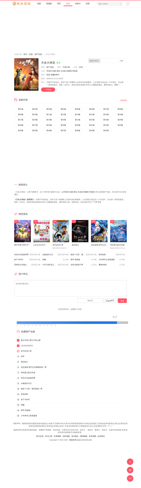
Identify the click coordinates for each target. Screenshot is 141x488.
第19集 (49, 120)
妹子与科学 (27, 259)
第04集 (63, 109)
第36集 (49, 130)
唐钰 (58, 71)
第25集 (120, 120)
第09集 (21, 114)
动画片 (78, 3)
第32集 (106, 125)
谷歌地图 (66, 436)
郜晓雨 (69, 71)
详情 (117, 85)
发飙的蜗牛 (55, 75)
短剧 (88, 3)
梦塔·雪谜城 (83, 259)
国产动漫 (38, 54)
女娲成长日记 (55, 254)
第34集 (21, 130)
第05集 (77, 109)
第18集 (35, 120)
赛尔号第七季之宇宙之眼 (24, 245)
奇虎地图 (92, 436)
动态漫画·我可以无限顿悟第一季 (104, 245)
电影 (39, 3)
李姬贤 (75, 71)
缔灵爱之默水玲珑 (117, 245)
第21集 (77, 120)
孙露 (54, 71)
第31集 (92, 125)
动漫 (68, 3)
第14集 (92, 114)
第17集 (21, 120)
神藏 (55, 259)
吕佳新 (63, 71)
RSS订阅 (48, 436)
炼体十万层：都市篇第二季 (83, 254)
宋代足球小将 (58, 245)
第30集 (77, 125)
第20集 (63, 120)
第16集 (120, 114)
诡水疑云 (75, 245)
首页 (25, 54)
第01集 (21, 109)
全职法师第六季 (83, 264)
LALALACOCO (39, 245)
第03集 (49, 109)
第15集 (106, 114)
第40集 (106, 130)
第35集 (35, 130)
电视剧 (49, 3)
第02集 (35, 109)
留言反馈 (39, 436)
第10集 (35, 114)
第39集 (92, 130)
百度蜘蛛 (57, 436)
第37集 (63, 130)
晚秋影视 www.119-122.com (80, 440)
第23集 (92, 120)
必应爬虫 (101, 436)
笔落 (48, 75)
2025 (81, 67)
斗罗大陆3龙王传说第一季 (55, 264)
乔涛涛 (49, 71)
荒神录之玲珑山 (27, 264)
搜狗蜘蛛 (83, 436)
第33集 (120, 125)
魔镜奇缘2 (112, 264)
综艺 (59, 3)
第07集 (106, 109)
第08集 (120, 109)
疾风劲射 (112, 254)
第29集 (63, 125)
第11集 (49, 114)
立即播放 (48, 89)
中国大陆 (66, 67)
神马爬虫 (75, 436)
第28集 (49, 125)
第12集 (63, 114)
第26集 (21, 125)
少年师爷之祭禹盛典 (112, 259)
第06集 (92, 109)
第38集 (77, 130)
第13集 (77, 114)
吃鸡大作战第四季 (27, 254)
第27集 (35, 125)
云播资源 (123, 100)
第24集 (106, 120)
